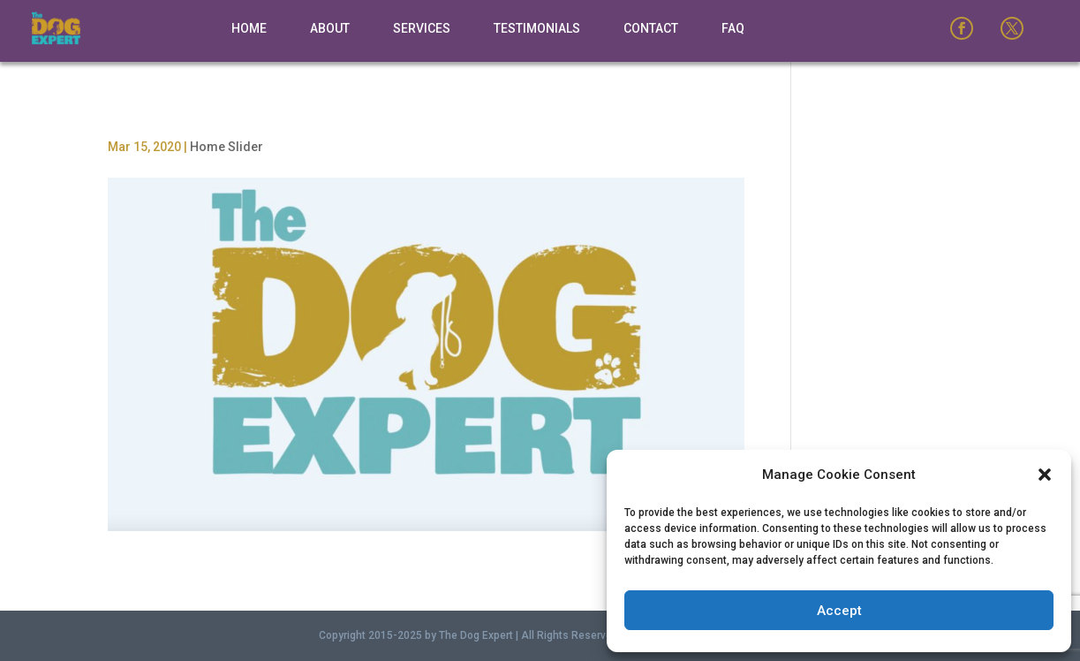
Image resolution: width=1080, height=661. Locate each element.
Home (249, 28)
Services (421, 28)
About (330, 28)
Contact (650, 28)
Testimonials (537, 28)
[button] (1045, 474)
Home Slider (226, 147)
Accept (839, 611)
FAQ (732, 28)
